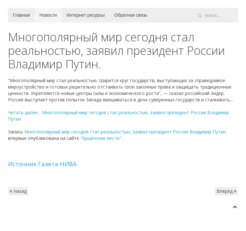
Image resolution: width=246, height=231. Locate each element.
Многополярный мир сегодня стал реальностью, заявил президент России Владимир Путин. (125, 132)
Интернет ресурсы (86, 15)
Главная (21, 15)
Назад (18, 191)
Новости (48, 15)
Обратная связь (130, 15)
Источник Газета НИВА (42, 164)
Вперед (226, 191)
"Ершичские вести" (100, 138)
